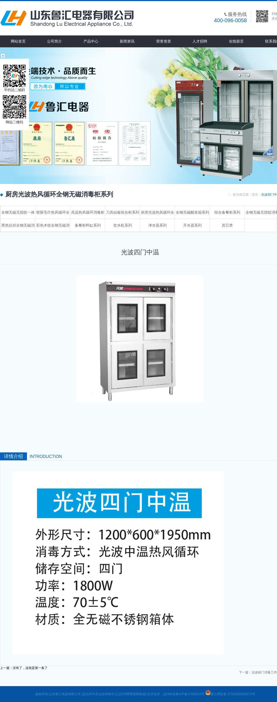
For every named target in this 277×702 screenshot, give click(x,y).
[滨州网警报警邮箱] (132, 694)
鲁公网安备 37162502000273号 (230, 694)
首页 (255, 194)
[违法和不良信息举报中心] (100, 694)
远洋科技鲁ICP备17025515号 (184, 694)
